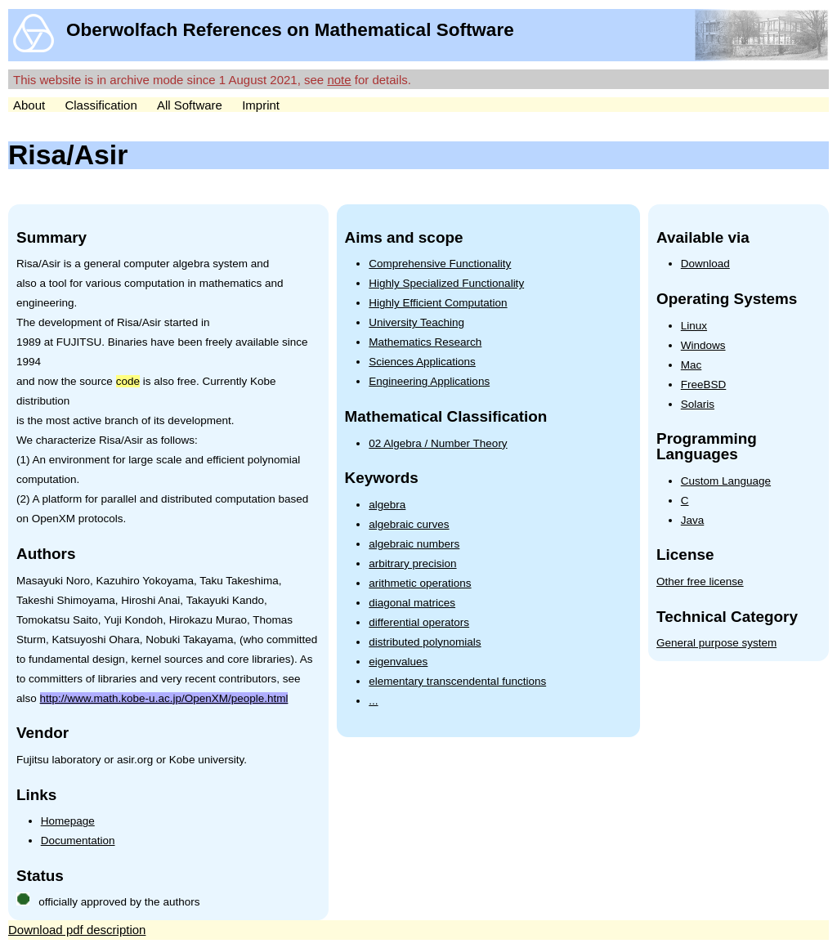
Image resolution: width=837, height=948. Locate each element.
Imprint (261, 105)
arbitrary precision (412, 563)
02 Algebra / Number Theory (438, 443)
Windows (703, 345)
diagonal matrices (412, 603)
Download (705, 263)
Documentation (78, 840)
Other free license (700, 581)
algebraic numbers (414, 544)
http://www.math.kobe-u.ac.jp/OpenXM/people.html (164, 698)
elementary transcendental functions (457, 681)
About (29, 105)
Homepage (68, 821)
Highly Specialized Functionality (446, 283)
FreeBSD (704, 384)
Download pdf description (76, 930)
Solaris (697, 404)
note (339, 80)
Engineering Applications (429, 381)
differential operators (419, 622)
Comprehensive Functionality (440, 263)
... (373, 701)
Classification (101, 105)
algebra (387, 505)
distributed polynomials (425, 642)
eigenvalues (398, 661)
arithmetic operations (420, 583)
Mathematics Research (425, 342)
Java (693, 520)
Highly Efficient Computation (438, 303)
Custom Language (726, 481)
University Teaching (416, 322)
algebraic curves (409, 524)
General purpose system (716, 643)
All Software (189, 105)
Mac (691, 365)
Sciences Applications (422, 362)
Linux (694, 326)
